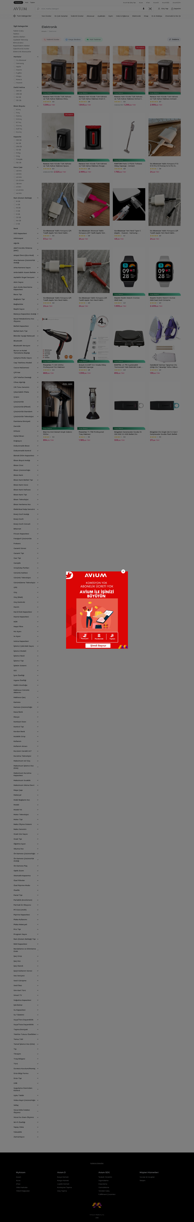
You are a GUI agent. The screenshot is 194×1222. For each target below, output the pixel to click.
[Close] (123, 571)
